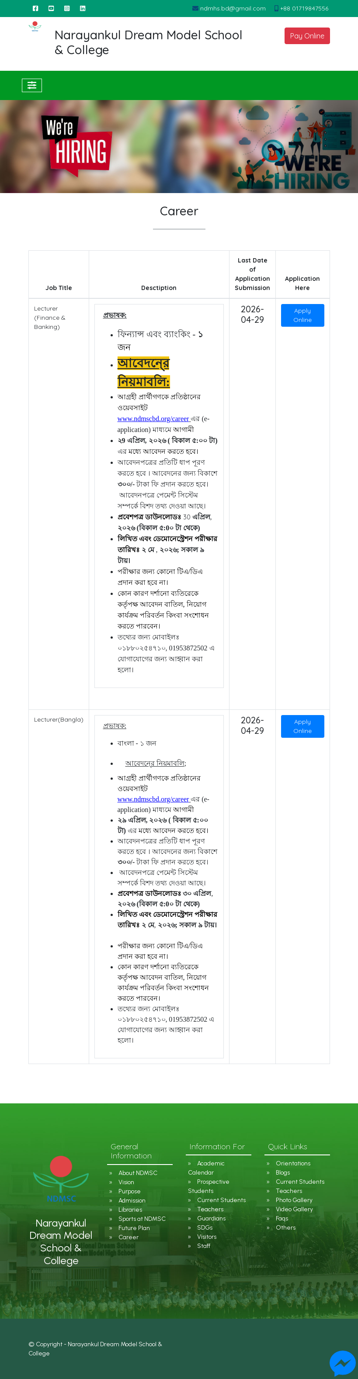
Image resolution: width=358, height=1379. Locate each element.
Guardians (211, 1218)
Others (285, 1227)
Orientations (293, 1163)
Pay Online (307, 35)
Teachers (210, 1209)
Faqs (282, 1218)
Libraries (130, 1209)
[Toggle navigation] (32, 85)
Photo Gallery (294, 1200)
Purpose (129, 1191)
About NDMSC (137, 1173)
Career (128, 1237)
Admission (132, 1200)
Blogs (283, 1172)
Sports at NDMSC (142, 1219)
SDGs (204, 1227)
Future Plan (134, 1228)
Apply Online (302, 315)
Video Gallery (294, 1209)
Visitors (206, 1237)
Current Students (221, 1200)
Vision (126, 1182)
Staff (203, 1246)
